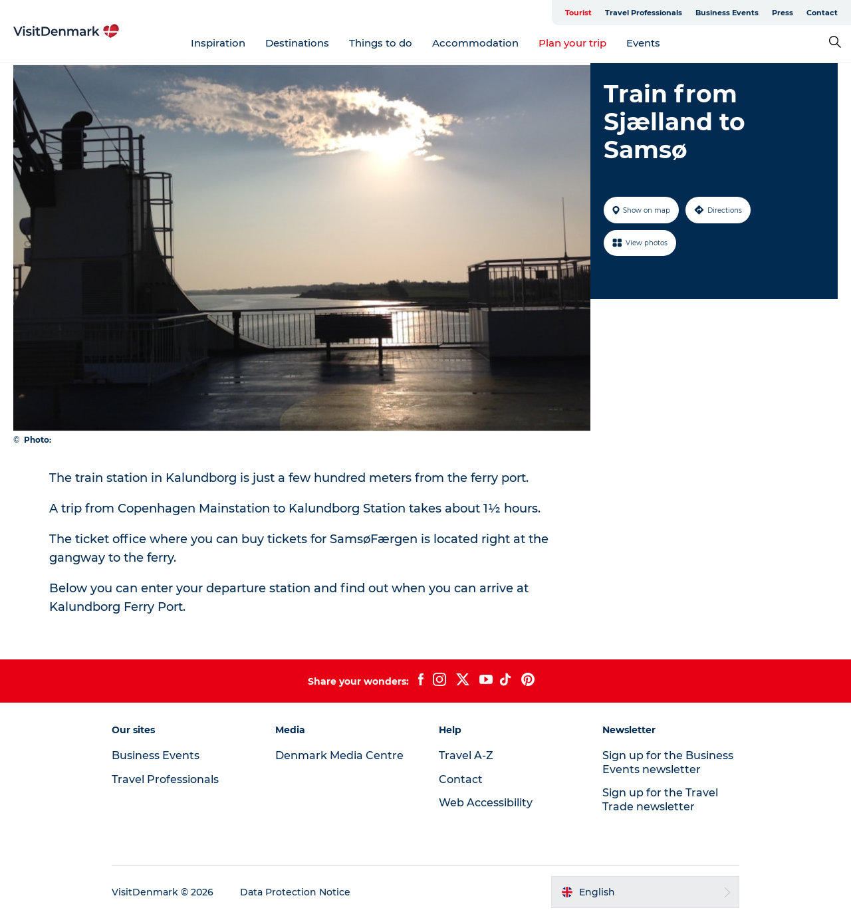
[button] (645, 892)
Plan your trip (572, 43)
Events (643, 43)
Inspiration (218, 43)
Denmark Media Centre (339, 755)
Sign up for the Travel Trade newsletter (660, 799)
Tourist (578, 12)
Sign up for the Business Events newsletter (667, 762)
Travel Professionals (643, 12)
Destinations (297, 43)
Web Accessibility (486, 802)
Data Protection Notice (295, 892)
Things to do (380, 43)
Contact (822, 12)
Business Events (727, 12)
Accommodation (475, 43)
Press (782, 12)
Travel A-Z (466, 755)
